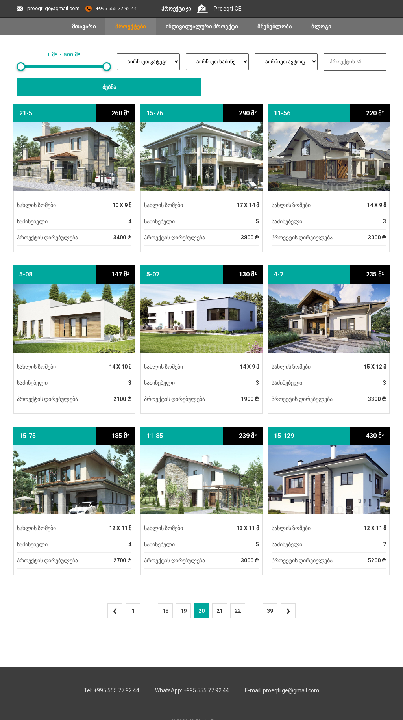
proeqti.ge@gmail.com (48, 8)
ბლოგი (321, 26)
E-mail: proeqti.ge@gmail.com (282, 689)
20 (201, 611)
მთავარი (84, 26)
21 (219, 611)
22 (238, 611)
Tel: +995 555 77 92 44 (111, 689)
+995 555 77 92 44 (111, 8)
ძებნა (109, 87)
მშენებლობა (274, 26)
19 (183, 611)
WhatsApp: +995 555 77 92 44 (192, 689)
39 (270, 611)
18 (165, 611)
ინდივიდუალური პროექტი (202, 26)
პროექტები (130, 26)
